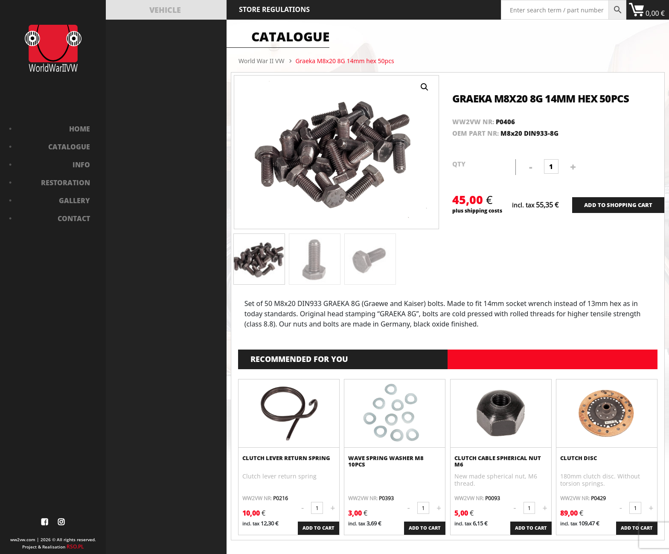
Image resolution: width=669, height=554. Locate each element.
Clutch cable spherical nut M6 (497, 461)
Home (79, 129)
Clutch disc (578, 458)
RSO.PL (75, 546)
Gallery (74, 200)
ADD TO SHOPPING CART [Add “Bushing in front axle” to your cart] (618, 205)
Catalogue (69, 147)
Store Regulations (274, 9)
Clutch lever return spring (286, 458)
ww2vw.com (22, 539)
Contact (74, 218)
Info (81, 164)
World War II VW (261, 61)
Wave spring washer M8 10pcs (386, 461)
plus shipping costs (477, 210)
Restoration (65, 182)
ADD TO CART (318, 528)
